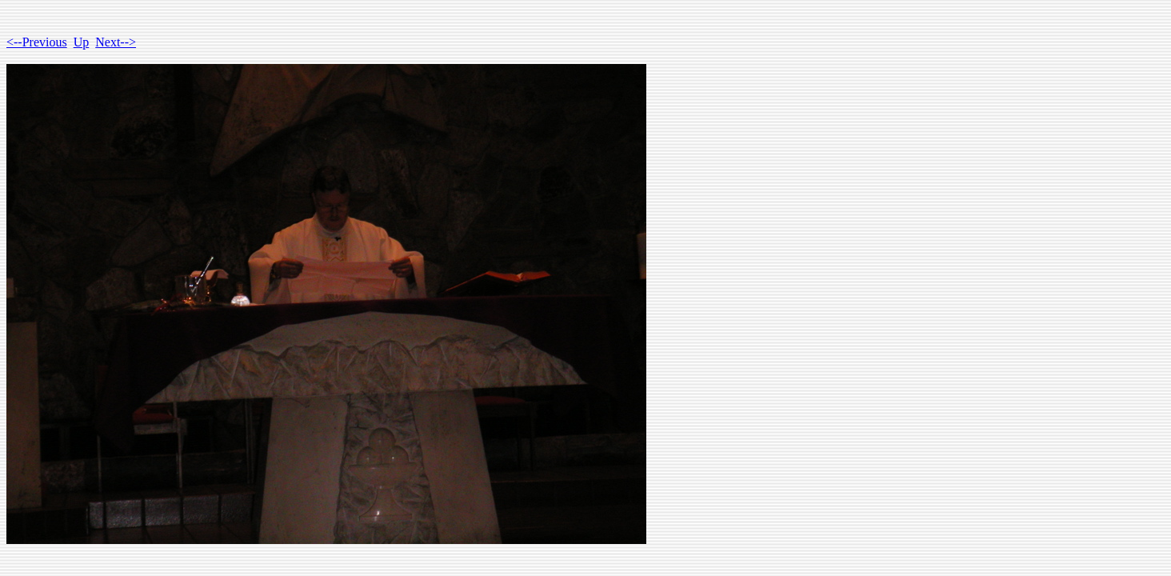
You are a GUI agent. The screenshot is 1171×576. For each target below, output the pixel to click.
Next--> (115, 42)
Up (82, 42)
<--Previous (36, 42)
